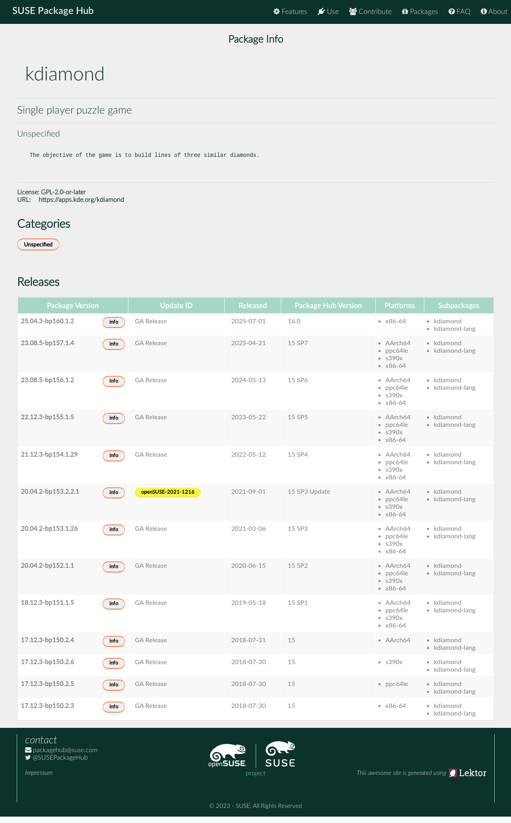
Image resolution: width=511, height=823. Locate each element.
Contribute (370, 12)
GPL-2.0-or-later (63, 198)
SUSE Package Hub (54, 12)
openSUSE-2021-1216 (167, 498)
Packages (420, 12)
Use (328, 12)
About (494, 12)
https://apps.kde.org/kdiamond (81, 206)
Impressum (38, 779)
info (113, 328)
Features (290, 12)
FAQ (459, 12)
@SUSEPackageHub (56, 764)
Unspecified (38, 251)
